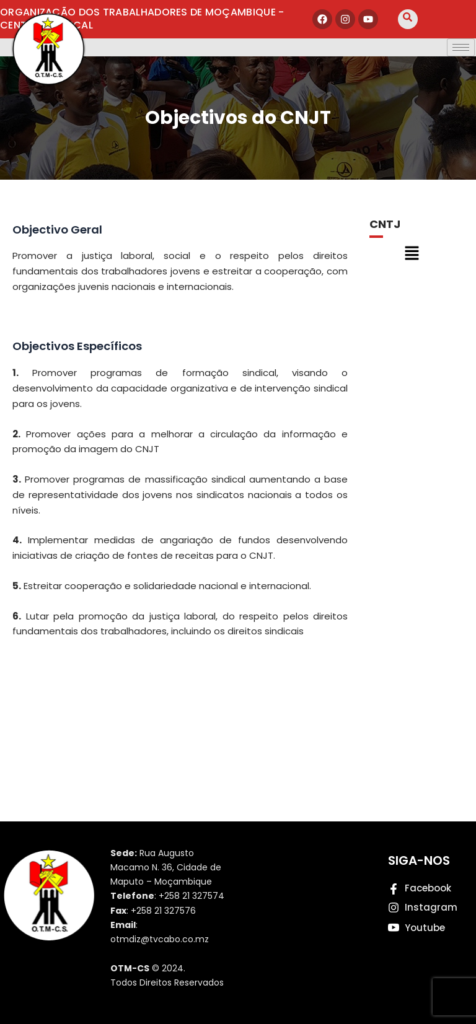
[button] (411, 254)
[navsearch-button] (408, 19)
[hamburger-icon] (461, 47)
